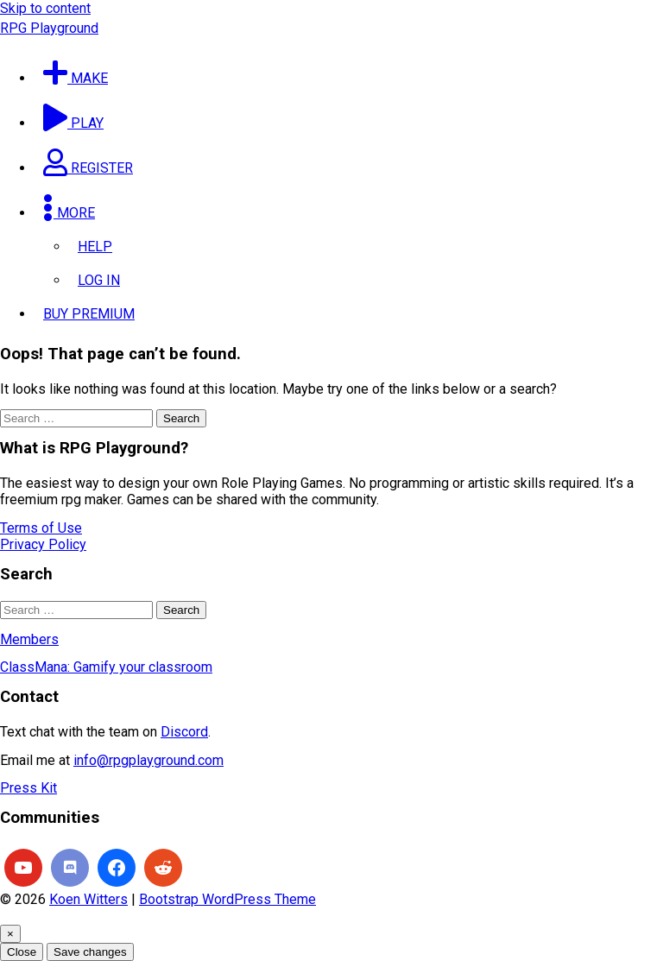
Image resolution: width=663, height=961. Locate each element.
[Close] (10, 934)
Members (29, 639)
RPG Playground (49, 28)
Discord (184, 732)
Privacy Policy (43, 544)
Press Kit (28, 788)
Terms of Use (41, 528)
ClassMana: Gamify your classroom (106, 667)
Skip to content (45, 8)
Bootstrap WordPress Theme (227, 899)
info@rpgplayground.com (148, 760)
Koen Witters (88, 899)
